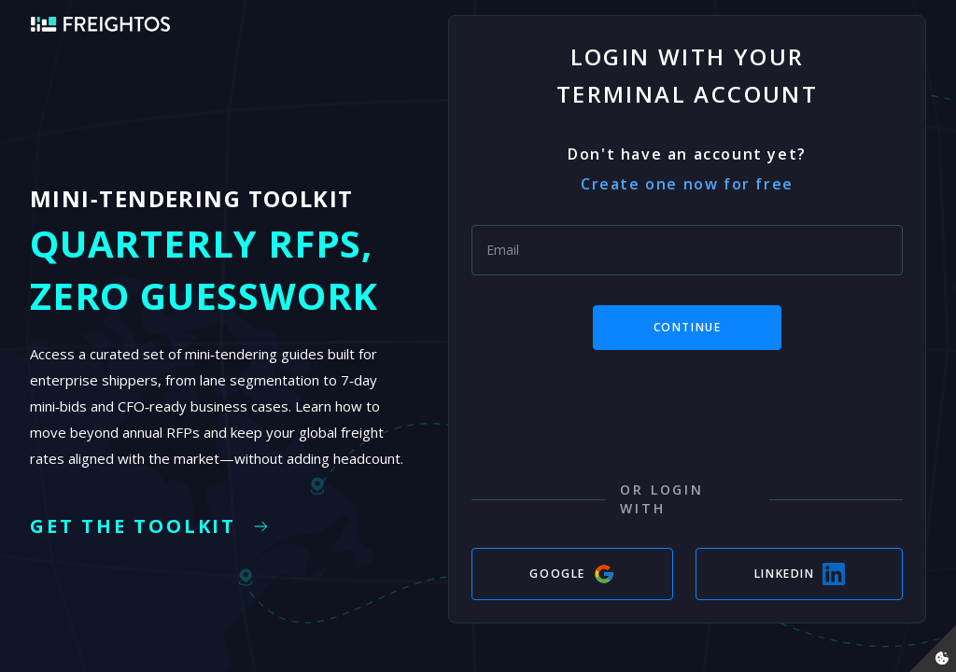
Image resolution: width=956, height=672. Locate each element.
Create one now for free (687, 184)
